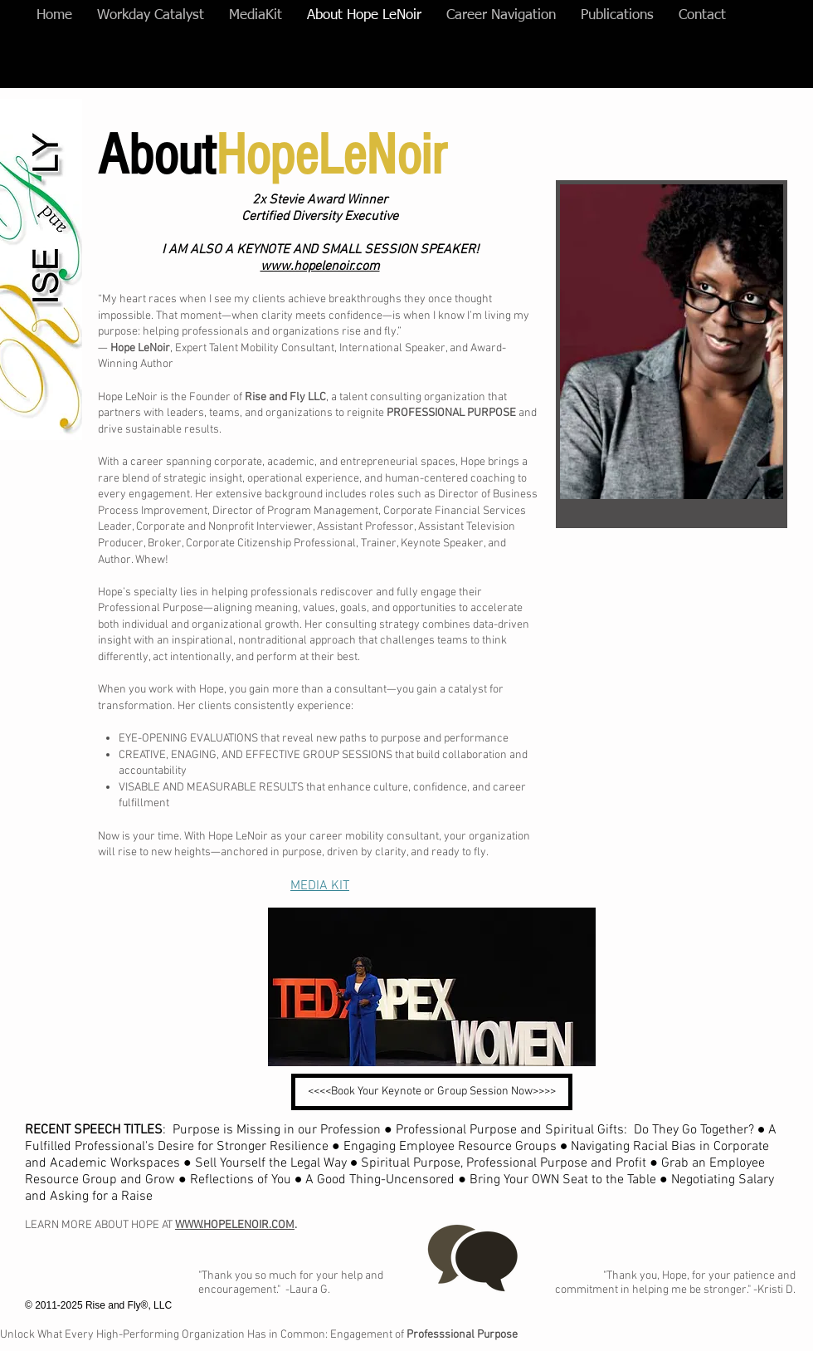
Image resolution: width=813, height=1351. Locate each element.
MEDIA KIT (319, 886)
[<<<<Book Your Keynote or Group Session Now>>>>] (431, 1092)
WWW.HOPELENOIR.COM (235, 1225)
